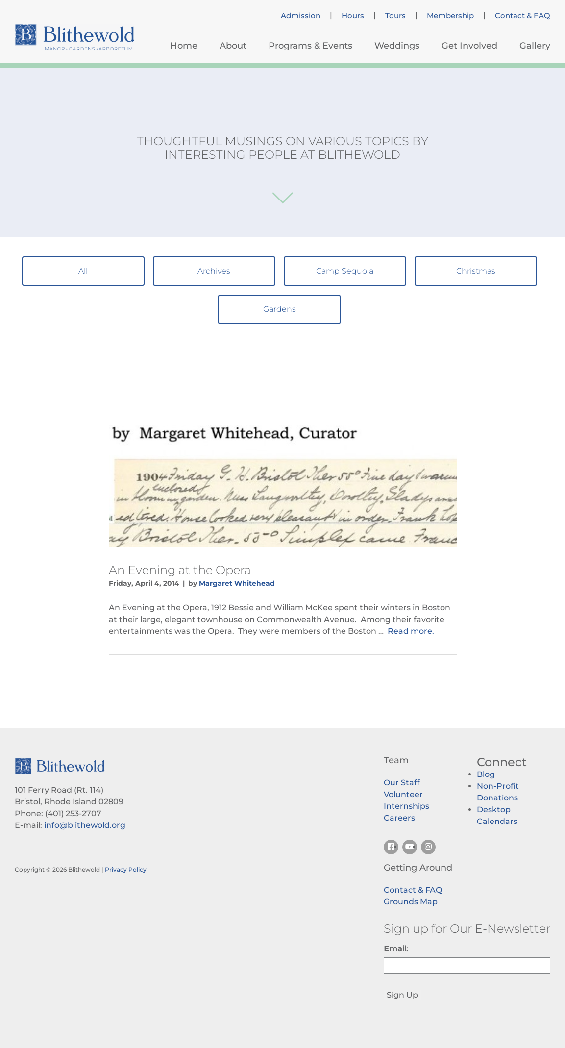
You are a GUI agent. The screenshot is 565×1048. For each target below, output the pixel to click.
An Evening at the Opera (180, 570)
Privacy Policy (126, 869)
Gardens (279, 309)
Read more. (411, 631)
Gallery (534, 45)
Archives (213, 270)
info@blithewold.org (84, 825)
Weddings (396, 45)
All (83, 270)
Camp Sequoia (344, 270)
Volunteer (403, 794)
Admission (300, 15)
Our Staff (402, 782)
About (233, 45)
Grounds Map (411, 901)
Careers (399, 818)
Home (183, 45)
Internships (406, 806)
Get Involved (469, 45)
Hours (353, 15)
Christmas (475, 270)
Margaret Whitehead (237, 583)
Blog (486, 774)
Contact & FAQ (522, 15)
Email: (396, 948)
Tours (395, 15)
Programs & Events (310, 45)
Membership (450, 15)
